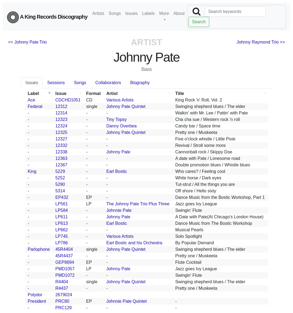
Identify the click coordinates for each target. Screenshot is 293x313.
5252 (60, 178)
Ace (31, 100)
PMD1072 (65, 275)
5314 (60, 191)
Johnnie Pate (119, 210)
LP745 (61, 236)
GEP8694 (64, 262)
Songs (115, 13)
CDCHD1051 (67, 100)
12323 (61, 119)
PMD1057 (65, 268)
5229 (60, 171)
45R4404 (64, 249)
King (32, 171)
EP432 (61, 197)
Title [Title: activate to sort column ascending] (179, 93)
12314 (61, 113)
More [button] (164, 13)
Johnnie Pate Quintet (126, 301)
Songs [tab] (80, 82)
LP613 (61, 223)
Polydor (35, 294)
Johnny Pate (118, 152)
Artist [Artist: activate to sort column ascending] (112, 93)
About (179, 13)
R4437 (61, 288)
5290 (60, 184)
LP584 (61, 210)
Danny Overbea (121, 126)
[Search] (235, 11)
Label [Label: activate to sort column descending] (33, 93)
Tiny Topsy (116, 119)
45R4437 (64, 255)
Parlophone (39, 249)
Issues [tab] (32, 82)
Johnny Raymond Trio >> (261, 42)
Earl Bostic (116, 171)
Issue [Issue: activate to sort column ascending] (60, 93)
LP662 (61, 230)
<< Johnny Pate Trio (27, 42)
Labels (148, 13)
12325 (61, 132)
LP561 (61, 204)
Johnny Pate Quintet (126, 106)
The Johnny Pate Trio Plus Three (138, 204)
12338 (61, 152)
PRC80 (62, 301)
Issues (131, 13)
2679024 (63, 294)
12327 (61, 139)
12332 (61, 145)
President (37, 301)
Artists (98, 13)
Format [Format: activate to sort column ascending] (93, 93)
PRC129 (63, 307)
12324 (61, 126)
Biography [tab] (140, 82)
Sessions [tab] (56, 82)
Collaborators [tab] (108, 82)
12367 (61, 165)
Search (199, 21)
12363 (61, 158)
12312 (61, 106)
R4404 (61, 281)
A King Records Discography (47, 17)
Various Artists (120, 100)
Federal (35, 106)
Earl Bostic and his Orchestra (134, 242)
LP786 (61, 242)
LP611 (61, 217)
